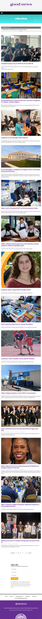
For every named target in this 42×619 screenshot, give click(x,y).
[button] (14, 578)
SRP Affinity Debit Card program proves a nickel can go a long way (14, 29)
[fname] (21, 569)
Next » (30, 552)
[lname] (21, 572)
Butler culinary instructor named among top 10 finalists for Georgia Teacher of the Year (20, 467)
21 (26, 552)
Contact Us (34, 596)
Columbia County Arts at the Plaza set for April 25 (17, 63)
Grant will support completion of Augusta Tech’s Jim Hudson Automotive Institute (20, 170)
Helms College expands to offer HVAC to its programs (18, 393)
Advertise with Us (19, 596)
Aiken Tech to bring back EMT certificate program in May (19, 208)
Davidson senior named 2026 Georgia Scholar (16, 290)
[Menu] (2, 12)
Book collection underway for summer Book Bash (17, 324)
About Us (11, 596)
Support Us (27, 596)
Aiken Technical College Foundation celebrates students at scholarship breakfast (20, 505)
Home (6, 596)
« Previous (12, 552)
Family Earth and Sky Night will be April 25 (14, 138)
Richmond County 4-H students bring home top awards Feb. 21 (20, 541)
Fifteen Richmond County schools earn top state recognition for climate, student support (20, 101)
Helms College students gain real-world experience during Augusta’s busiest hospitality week (20, 244)
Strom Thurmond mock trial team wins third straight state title (19, 429)
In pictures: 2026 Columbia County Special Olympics (18, 358)
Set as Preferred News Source (21, 598)
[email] (21, 575)
